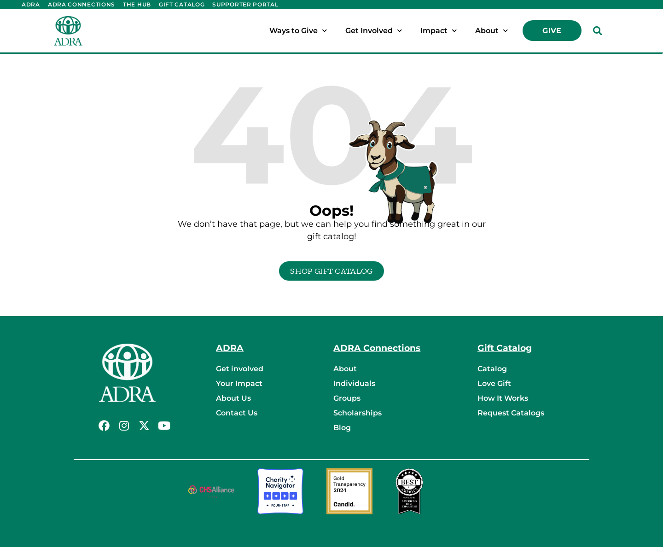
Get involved (239, 368)
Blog (342, 427)
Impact (438, 30)
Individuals (354, 383)
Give (552, 30)
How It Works (502, 398)
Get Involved (373, 30)
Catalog (492, 368)
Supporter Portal (245, 4)
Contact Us (236, 413)
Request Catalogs (510, 413)
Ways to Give (298, 30)
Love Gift (494, 383)
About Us (233, 398)
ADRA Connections (81, 4)
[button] (597, 30)
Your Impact (239, 383)
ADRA (31, 4)
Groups (347, 398)
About (491, 30)
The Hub (137, 4)
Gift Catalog (181, 4)
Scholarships (357, 413)
